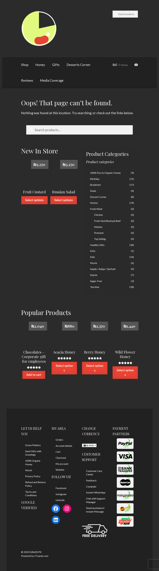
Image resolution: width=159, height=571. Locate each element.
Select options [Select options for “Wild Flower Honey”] (125, 372)
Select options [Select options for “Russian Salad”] (63, 200)
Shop (24, 65)
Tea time (94, 286)
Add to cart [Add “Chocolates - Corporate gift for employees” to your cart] (33, 374)
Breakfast (95, 184)
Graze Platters (33, 445)
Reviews (27, 80)
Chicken (98, 214)
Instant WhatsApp (95, 492)
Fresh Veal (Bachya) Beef (107, 220)
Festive (94, 202)
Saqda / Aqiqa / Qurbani (103, 268)
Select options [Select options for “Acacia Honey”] (64, 368)
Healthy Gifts (97, 244)
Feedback (91, 480)
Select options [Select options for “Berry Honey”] (94, 368)
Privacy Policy (32, 476)
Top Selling (100, 238)
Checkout (61, 457)
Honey (40, 65)
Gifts (55, 65)
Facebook (61, 488)
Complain (91, 486)
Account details (64, 445)
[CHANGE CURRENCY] (89, 445)
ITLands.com (41, 555)
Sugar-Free (96, 281)
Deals (93, 190)
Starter (94, 274)
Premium (99, 232)
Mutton (98, 226)
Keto (92, 250)
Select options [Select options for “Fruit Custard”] (34, 200)
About (28, 470)
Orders (59, 439)
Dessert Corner (98, 196)
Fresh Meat (96, 208)
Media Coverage (52, 80)
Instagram (61, 494)
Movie (93, 262)
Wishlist (60, 469)
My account (62, 463)
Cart (58, 451)
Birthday (94, 178)
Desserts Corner (79, 65)
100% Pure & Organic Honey (105, 172)
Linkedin (60, 500)
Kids (92, 256)
